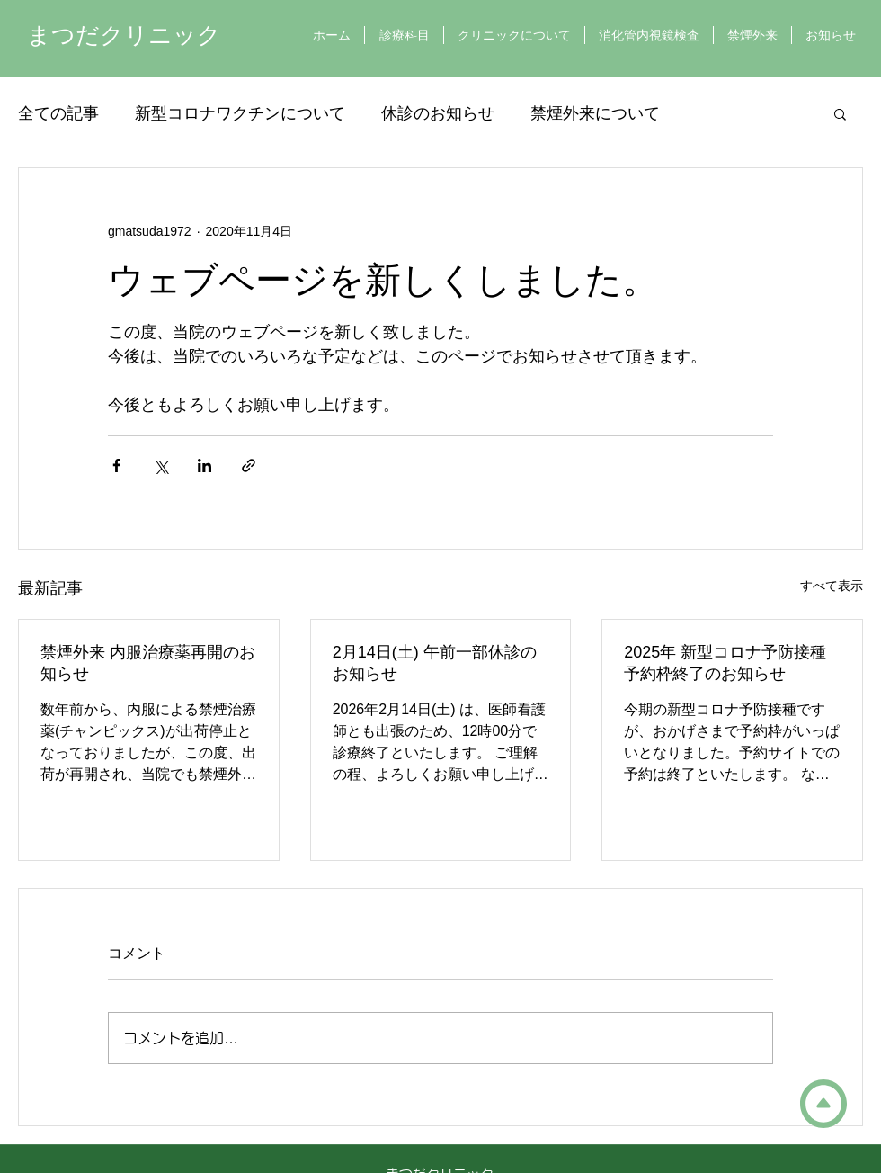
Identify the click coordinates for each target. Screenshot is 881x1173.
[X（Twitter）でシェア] (160, 465)
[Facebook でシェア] (116, 465)
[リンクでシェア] (248, 465)
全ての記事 (58, 113)
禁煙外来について (595, 113)
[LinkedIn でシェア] (204, 465)
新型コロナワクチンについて (240, 113)
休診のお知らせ (437, 113)
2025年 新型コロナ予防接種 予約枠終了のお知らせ (725, 663)
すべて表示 (831, 585)
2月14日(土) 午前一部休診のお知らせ (435, 663)
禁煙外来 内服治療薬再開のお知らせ (147, 663)
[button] (840, 113)
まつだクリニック (124, 35)
